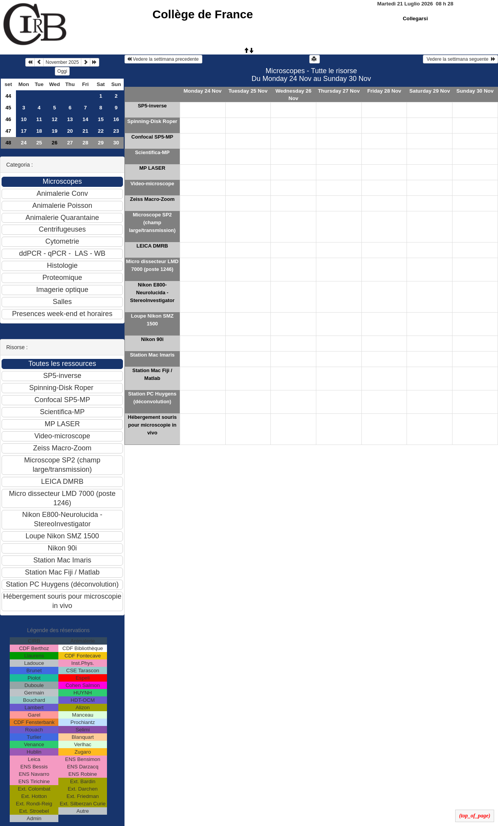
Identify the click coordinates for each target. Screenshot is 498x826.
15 (100, 119)
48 (8, 143)
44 (8, 96)
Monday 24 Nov (203, 91)
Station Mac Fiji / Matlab (152, 374)
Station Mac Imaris (152, 355)
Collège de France (203, 14)
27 (70, 143)
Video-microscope (152, 183)
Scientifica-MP (152, 152)
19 (55, 131)
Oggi (62, 71)
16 (116, 119)
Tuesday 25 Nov (248, 91)
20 (70, 131)
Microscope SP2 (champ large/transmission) (152, 222)
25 (39, 143)
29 (100, 143)
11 (39, 119)
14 (85, 119)
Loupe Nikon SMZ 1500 (152, 320)
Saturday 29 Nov (429, 91)
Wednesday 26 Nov (293, 94)
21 (85, 131)
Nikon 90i (152, 339)
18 (39, 131)
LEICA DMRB (152, 246)
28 (85, 143)
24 (24, 143)
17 (24, 131)
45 (8, 108)
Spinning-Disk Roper (152, 121)
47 (8, 131)
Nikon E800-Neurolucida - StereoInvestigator (152, 292)
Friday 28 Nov (384, 91)
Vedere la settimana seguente (460, 59)
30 (116, 143)
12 (55, 119)
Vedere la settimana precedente (163, 59)
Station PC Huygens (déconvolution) (152, 397)
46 (8, 119)
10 (24, 119)
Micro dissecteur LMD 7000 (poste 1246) (152, 265)
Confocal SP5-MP (153, 137)
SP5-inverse (152, 106)
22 (100, 131)
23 (116, 131)
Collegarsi (415, 18)
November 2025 (62, 62)
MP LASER (152, 168)
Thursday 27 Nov (338, 91)
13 (70, 119)
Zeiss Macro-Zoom (152, 199)
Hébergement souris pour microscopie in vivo (152, 425)
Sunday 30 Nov (475, 91)
